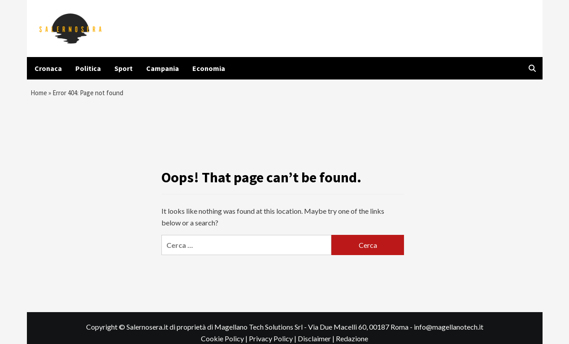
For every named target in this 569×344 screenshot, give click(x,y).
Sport (123, 68)
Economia (208, 68)
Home (39, 93)
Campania (162, 68)
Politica (88, 68)
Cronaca (48, 68)
